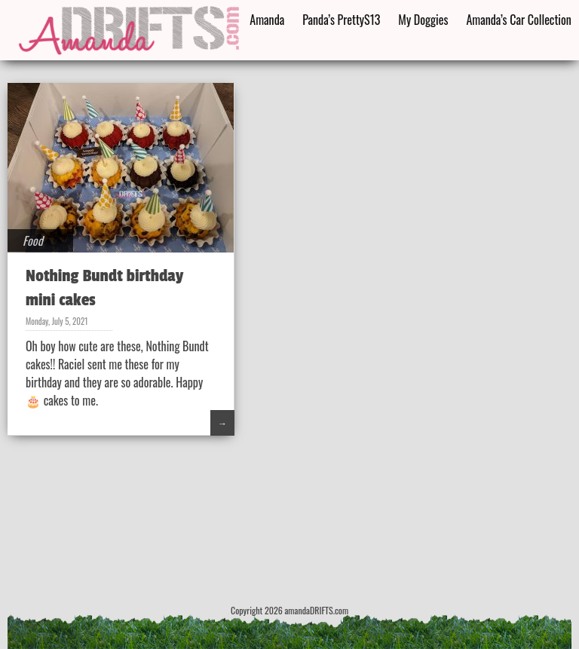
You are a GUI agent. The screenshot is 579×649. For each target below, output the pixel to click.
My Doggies (423, 20)
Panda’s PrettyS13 (341, 20)
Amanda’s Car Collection (518, 20)
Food (33, 240)
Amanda (267, 20)
